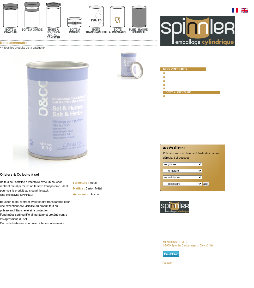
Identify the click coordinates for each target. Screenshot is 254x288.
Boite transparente (180, 88)
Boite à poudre (176, 84)
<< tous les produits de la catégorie (22, 47)
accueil (170, 56)
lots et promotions (180, 105)
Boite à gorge (175, 77)
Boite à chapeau (177, 73)
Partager (167, 262)
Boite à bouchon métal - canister (189, 80)
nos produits (175, 69)
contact (170, 123)
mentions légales (176, 242)
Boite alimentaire (178, 92)
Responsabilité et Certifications (179, 116)
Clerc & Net (206, 245)
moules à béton (177, 100)
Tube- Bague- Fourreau (182, 95)
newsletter (173, 127)
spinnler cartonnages (175, 63)
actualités (172, 109)
